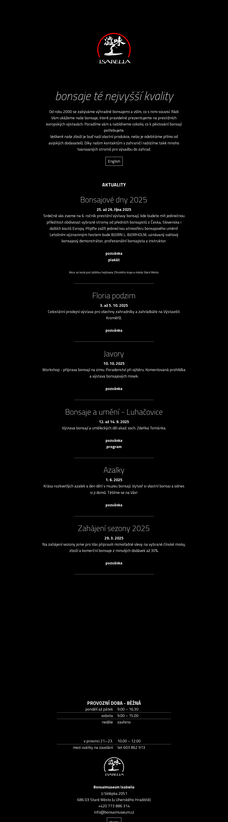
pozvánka (114, 253)
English (114, 161)
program (114, 447)
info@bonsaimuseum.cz (114, 812)
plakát (114, 260)
